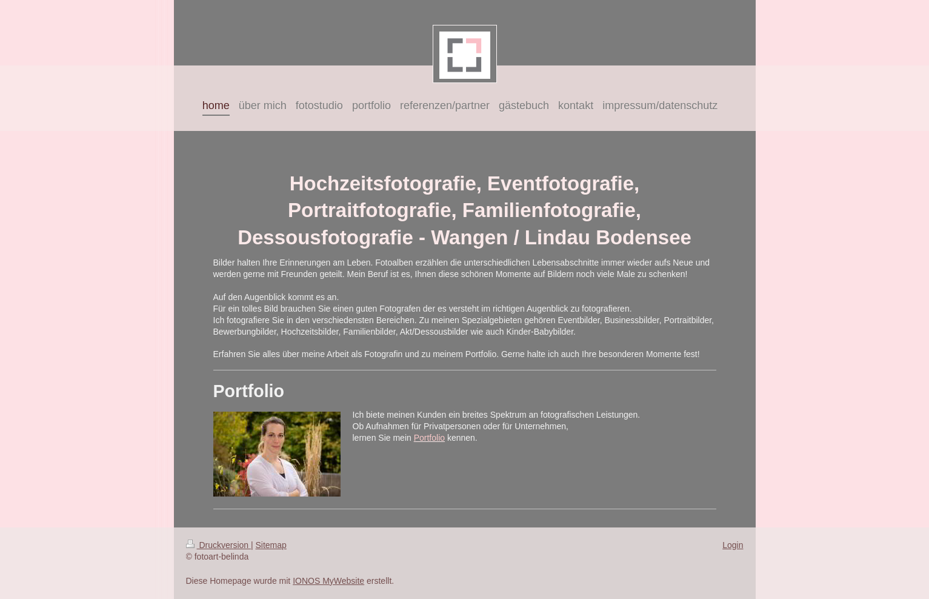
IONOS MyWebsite (328, 581)
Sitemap (271, 545)
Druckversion (218, 545)
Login (732, 545)
